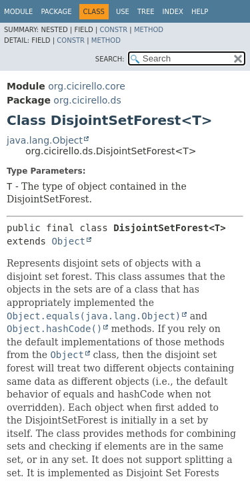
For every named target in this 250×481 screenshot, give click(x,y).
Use (122, 11)
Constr (113, 29)
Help (199, 11)
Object (68, 241)
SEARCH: (110, 59)
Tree (146, 11)
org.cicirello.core (86, 86)
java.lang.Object (45, 140)
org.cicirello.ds (87, 100)
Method (148, 29)
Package (56, 11)
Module (18, 11)
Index (173, 11)
